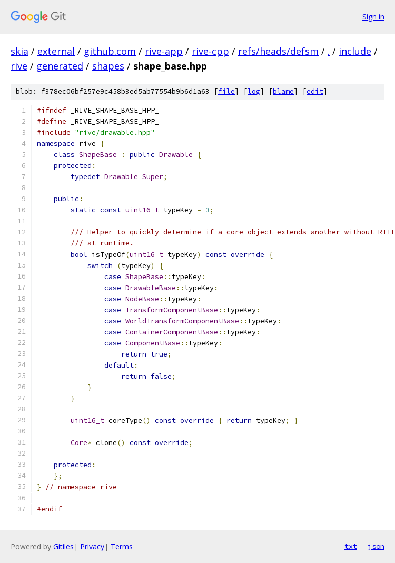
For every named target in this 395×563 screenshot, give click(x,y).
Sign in (373, 17)
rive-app (164, 51)
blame (283, 91)
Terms (122, 546)
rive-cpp (210, 51)
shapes (108, 66)
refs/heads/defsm (278, 51)
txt (350, 546)
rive (19, 66)
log (254, 91)
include (355, 51)
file (226, 91)
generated (59, 66)
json (376, 546)
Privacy (92, 546)
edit (315, 91)
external (56, 51)
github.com (110, 51)
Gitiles (63, 546)
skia (19, 51)
